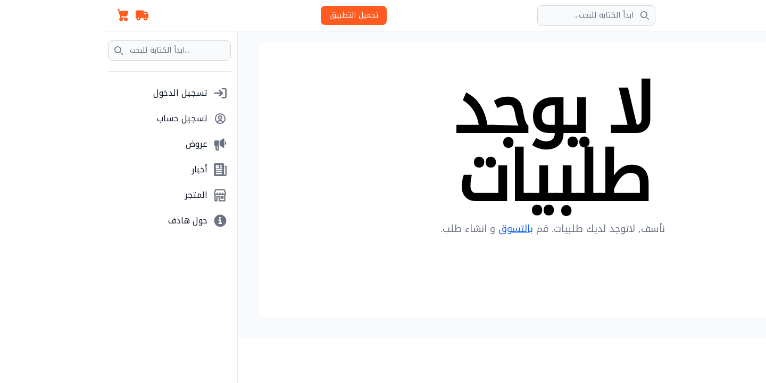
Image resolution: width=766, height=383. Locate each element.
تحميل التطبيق (252, 15)
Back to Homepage (451, 263)
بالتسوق (414, 229)
